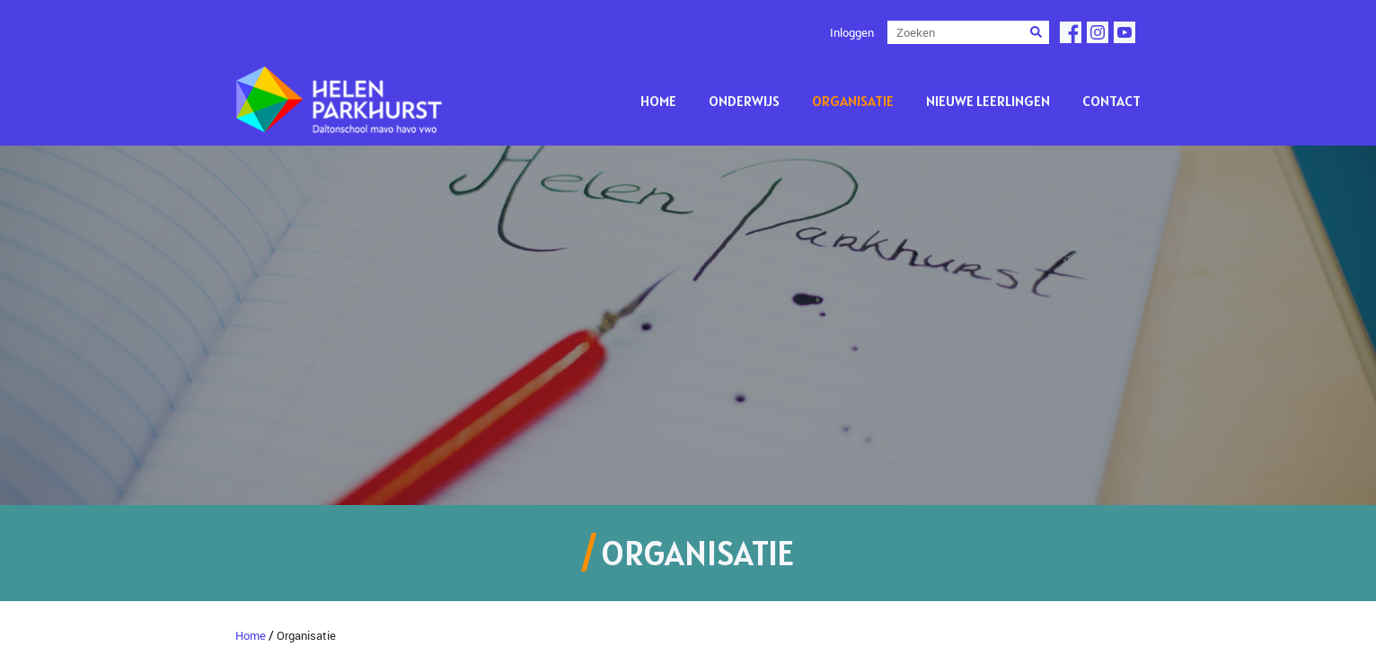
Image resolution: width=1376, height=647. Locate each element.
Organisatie (853, 101)
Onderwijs (744, 101)
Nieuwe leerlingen (988, 101)
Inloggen (852, 32)
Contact (1111, 101)
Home (658, 101)
